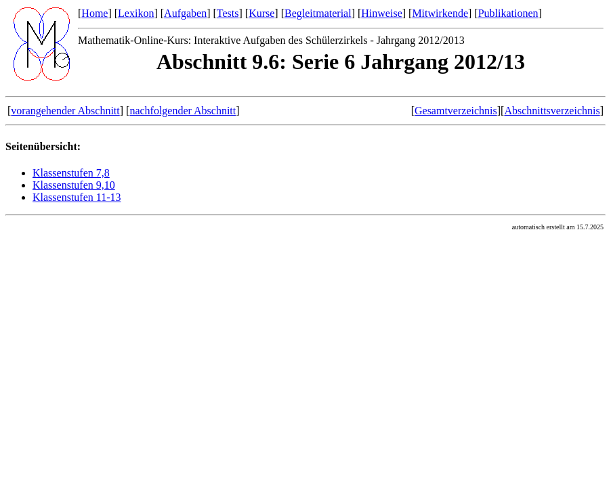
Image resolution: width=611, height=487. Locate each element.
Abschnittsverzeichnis (551, 110)
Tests (228, 13)
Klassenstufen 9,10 (74, 185)
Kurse (261, 13)
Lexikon (136, 13)
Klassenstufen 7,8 (71, 173)
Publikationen (508, 13)
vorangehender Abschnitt (65, 110)
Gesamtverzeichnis (456, 110)
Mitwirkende (440, 13)
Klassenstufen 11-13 (77, 197)
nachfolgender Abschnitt (182, 110)
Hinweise (381, 13)
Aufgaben (185, 13)
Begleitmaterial (318, 13)
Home (94, 13)
